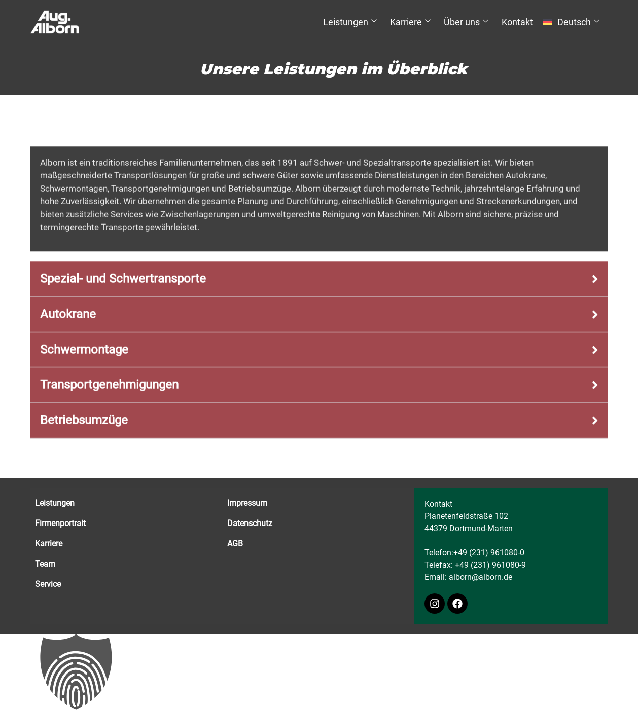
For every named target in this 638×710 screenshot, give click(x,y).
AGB (235, 543)
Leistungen (350, 22)
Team (45, 564)
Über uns (466, 22)
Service (48, 584)
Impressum (247, 503)
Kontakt (517, 22)
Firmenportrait (60, 523)
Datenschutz (249, 523)
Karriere (410, 22)
